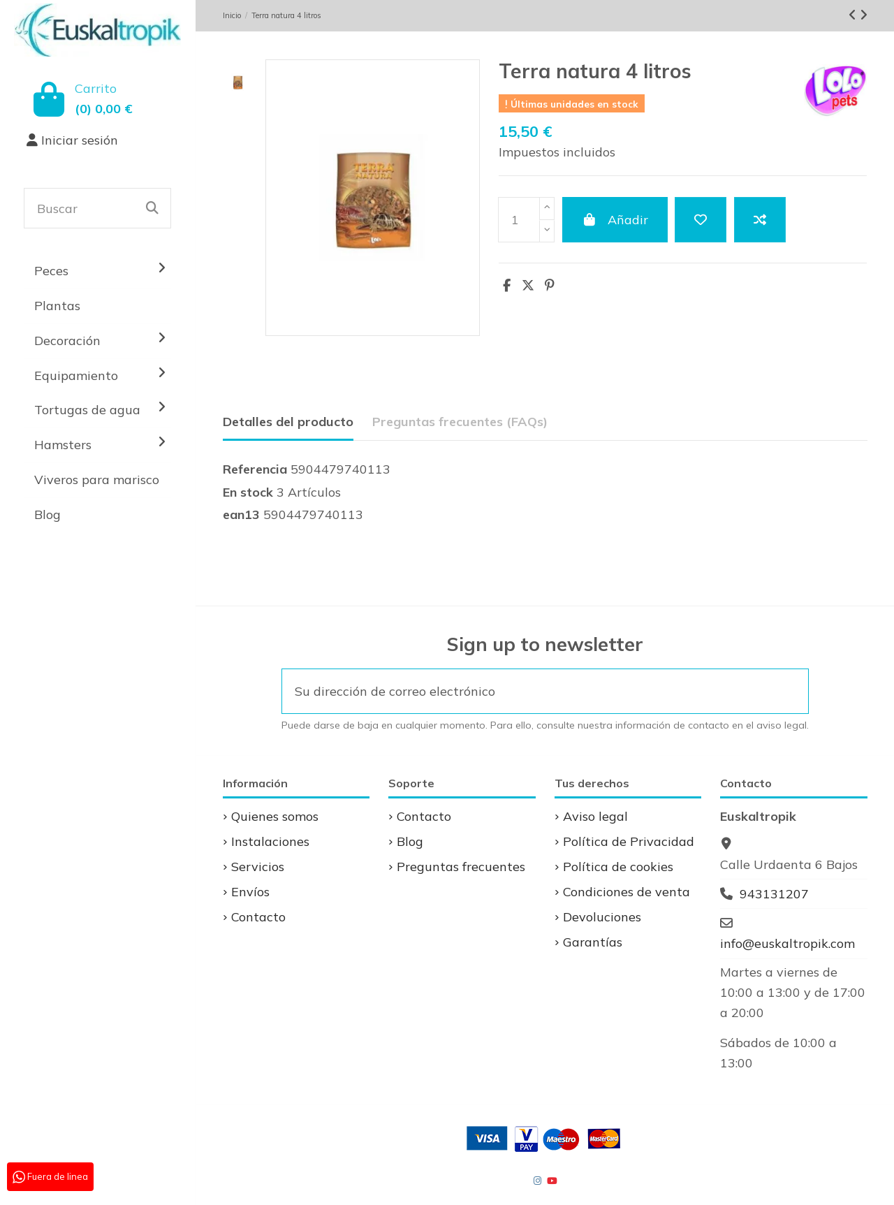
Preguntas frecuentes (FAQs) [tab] (460, 422)
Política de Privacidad (628, 841)
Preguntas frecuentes (461, 867)
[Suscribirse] (789, 691)
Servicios (257, 867)
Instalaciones (270, 841)
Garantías (592, 942)
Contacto (258, 917)
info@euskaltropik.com (787, 943)
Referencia (255, 469)
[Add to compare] (760, 219)
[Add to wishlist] (700, 219)
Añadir (615, 220)
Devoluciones (602, 917)
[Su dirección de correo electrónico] (526, 691)
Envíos (250, 892)
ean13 (241, 514)
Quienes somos (274, 816)
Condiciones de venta (626, 892)
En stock (248, 492)
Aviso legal (595, 816)
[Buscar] (152, 208)
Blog (410, 841)
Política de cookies (618, 867)
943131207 (774, 894)
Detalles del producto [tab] (288, 422)
